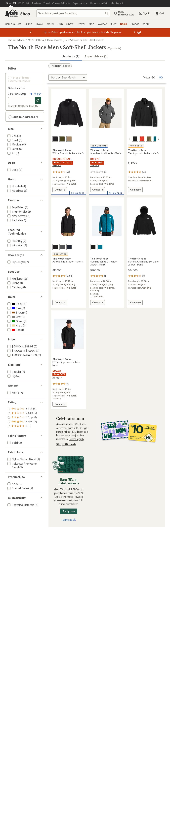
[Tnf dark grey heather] (62, 247)
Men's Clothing (36, 40)
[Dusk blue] (100, 247)
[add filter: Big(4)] (11, 376)
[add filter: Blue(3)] (14, 308)
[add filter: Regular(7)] (14, 371)
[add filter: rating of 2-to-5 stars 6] (22, 422)
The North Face (16, 40)
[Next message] (134, 32)
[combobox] (73, 13)
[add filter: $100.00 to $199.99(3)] (21, 350)
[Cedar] (149, 139)
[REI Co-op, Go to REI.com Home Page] (11, 13)
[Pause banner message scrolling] (138, 32)
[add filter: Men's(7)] (13, 392)
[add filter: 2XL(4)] (12, 135)
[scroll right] (159, 138)
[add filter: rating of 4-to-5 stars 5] (22, 413)
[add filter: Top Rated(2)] (15, 207)
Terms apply (76, 439)
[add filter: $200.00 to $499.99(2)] (22, 355)
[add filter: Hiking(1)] (13, 282)
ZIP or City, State (17, 93)
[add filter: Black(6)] (14, 303)
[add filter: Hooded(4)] (14, 186)
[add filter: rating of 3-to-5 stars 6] (22, 417)
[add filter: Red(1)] (14, 329)
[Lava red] (142, 139)
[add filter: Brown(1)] (15, 312)
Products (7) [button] (71, 56)
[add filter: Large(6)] (13, 148)
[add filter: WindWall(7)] (15, 245)
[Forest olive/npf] (62, 139)
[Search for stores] (38, 100)
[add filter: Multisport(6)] (15, 278)
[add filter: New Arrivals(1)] (17, 215)
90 (161, 77)
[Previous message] (31, 32)
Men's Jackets (54, 40)
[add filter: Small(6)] (12, 140)
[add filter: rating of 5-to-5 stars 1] (22, 409)
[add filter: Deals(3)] (12, 169)
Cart (159, 13)
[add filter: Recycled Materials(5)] (20, 504)
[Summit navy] (69, 247)
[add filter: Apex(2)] (12, 483)
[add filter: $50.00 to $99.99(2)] (20, 346)
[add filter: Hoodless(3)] (15, 190)
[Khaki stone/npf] (69, 139)
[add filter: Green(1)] (15, 321)
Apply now (69, 511)
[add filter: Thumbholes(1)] (17, 211)
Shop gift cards (66, 444)
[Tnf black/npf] (55, 139)
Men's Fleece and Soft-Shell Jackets (85, 40)
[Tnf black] (135, 139)
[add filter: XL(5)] (11, 153)
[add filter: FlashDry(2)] (14, 241)
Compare (59, 190)
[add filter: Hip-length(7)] (16, 261)
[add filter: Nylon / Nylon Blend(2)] (21, 459)
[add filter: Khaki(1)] (14, 325)
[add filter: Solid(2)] (12, 442)
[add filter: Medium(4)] (14, 144)
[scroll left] (129, 138)
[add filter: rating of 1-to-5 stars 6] (22, 426)
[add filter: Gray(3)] (14, 316)
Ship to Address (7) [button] (23, 117)
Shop (25, 13)
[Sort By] (67, 77)
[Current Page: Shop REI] (11, 3)
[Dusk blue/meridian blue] (156, 139)
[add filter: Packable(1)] (15, 220)
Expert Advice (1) (96, 56)
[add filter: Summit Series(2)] (18, 488)
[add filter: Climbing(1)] (15, 287)
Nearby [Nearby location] (35, 94)
